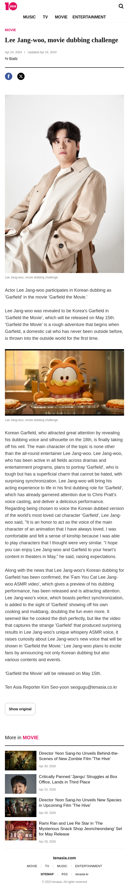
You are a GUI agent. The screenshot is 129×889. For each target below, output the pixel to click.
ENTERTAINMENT (89, 17)
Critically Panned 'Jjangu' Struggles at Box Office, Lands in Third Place (78, 779)
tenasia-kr (82, 874)
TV (45, 17)
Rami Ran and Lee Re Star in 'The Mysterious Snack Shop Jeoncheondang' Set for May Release (80, 828)
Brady (13, 58)
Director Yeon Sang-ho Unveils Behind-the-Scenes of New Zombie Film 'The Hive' (79, 756)
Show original (20, 709)
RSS (65, 874)
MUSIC (29, 17)
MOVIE (61, 17)
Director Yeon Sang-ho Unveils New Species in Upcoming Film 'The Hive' (80, 803)
